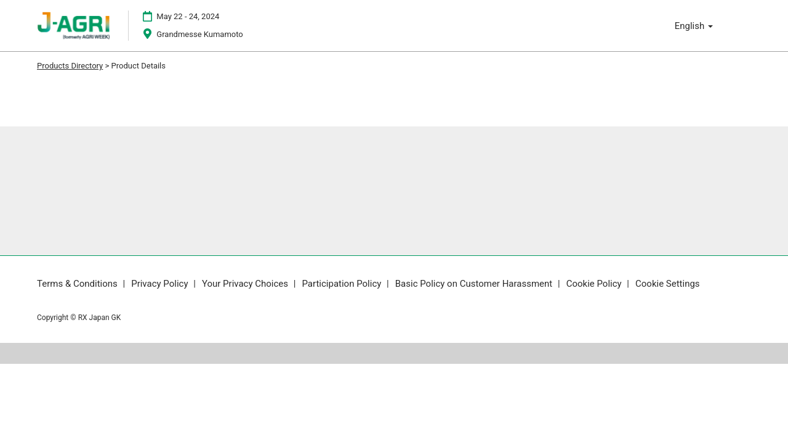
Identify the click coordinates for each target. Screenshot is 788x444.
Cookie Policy (595, 283)
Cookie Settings (667, 283)
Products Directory (70, 65)
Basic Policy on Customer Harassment (475, 283)
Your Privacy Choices (246, 283)
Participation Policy (343, 283)
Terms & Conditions (78, 283)
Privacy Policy (160, 283)
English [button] (694, 25)
